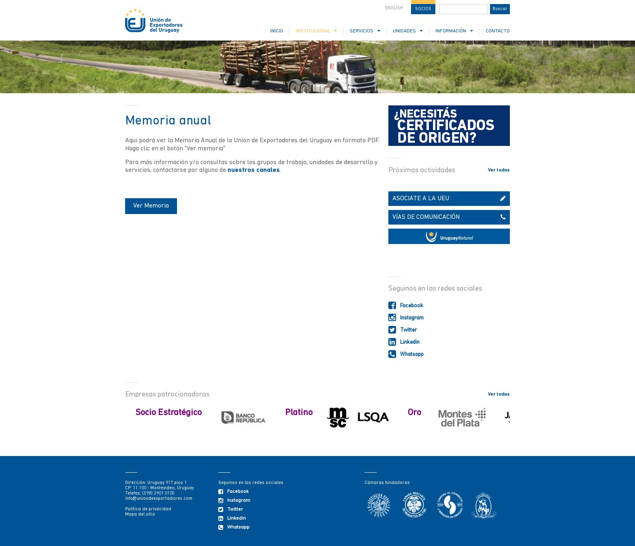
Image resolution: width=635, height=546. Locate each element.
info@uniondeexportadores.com (158, 499)
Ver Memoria (151, 206)
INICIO (276, 31)
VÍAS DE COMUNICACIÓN (449, 217)
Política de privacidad (148, 509)
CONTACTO (498, 31)
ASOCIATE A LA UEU (449, 198)
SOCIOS (423, 9)
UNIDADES (408, 31)
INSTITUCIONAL (316, 31)
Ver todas (499, 170)
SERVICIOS (364, 31)
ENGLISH (394, 8)
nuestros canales (254, 170)
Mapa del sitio (140, 514)
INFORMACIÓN (454, 31)
